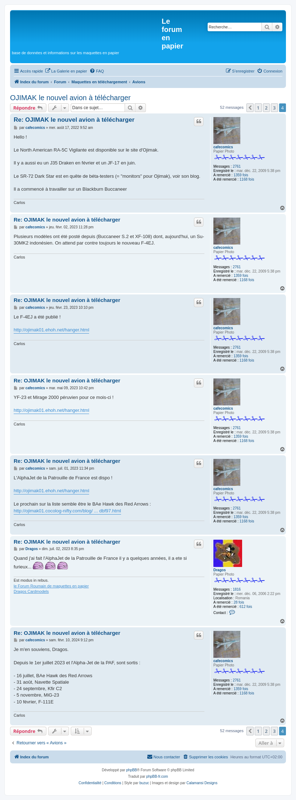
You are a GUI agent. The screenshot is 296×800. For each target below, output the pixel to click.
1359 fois (240, 175)
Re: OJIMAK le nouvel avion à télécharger (74, 119)
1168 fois (247, 179)
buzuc (144, 783)
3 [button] (274, 107)
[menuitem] (66, 71)
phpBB (131, 770)
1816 (237, 589)
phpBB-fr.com (157, 776)
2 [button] (266, 107)
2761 (237, 166)
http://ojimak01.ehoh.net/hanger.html (51, 329)
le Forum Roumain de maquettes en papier (51, 586)
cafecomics (223, 147)
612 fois (246, 607)
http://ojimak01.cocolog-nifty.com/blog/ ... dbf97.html (67, 510)
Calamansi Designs (201, 783)
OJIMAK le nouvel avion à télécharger (70, 98)
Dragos (219, 570)
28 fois (238, 602)
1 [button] (258, 107)
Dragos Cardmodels (31, 591)
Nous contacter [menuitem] (163, 756)
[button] (250, 107)
